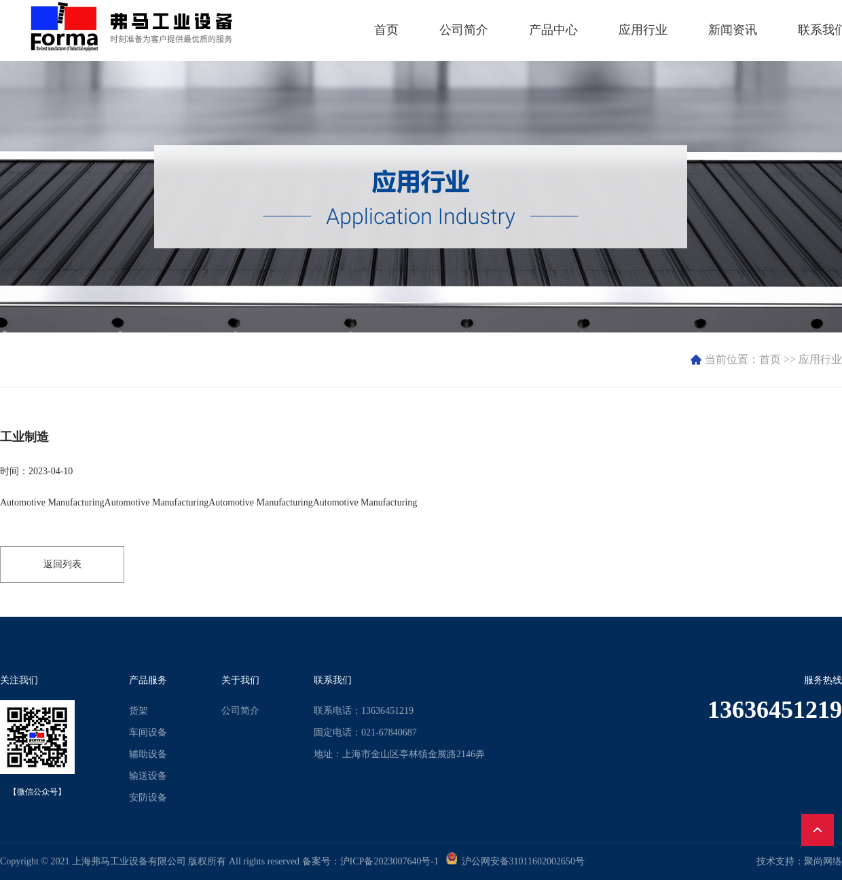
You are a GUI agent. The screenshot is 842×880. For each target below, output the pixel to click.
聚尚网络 (823, 861)
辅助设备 (148, 754)
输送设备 (148, 776)
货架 (138, 711)
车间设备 (148, 732)
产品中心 (553, 30)
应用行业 (643, 30)
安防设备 (148, 797)
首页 (386, 30)
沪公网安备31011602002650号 (521, 861)
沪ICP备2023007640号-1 (389, 861)
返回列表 (62, 564)
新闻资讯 (732, 30)
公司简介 (463, 30)
